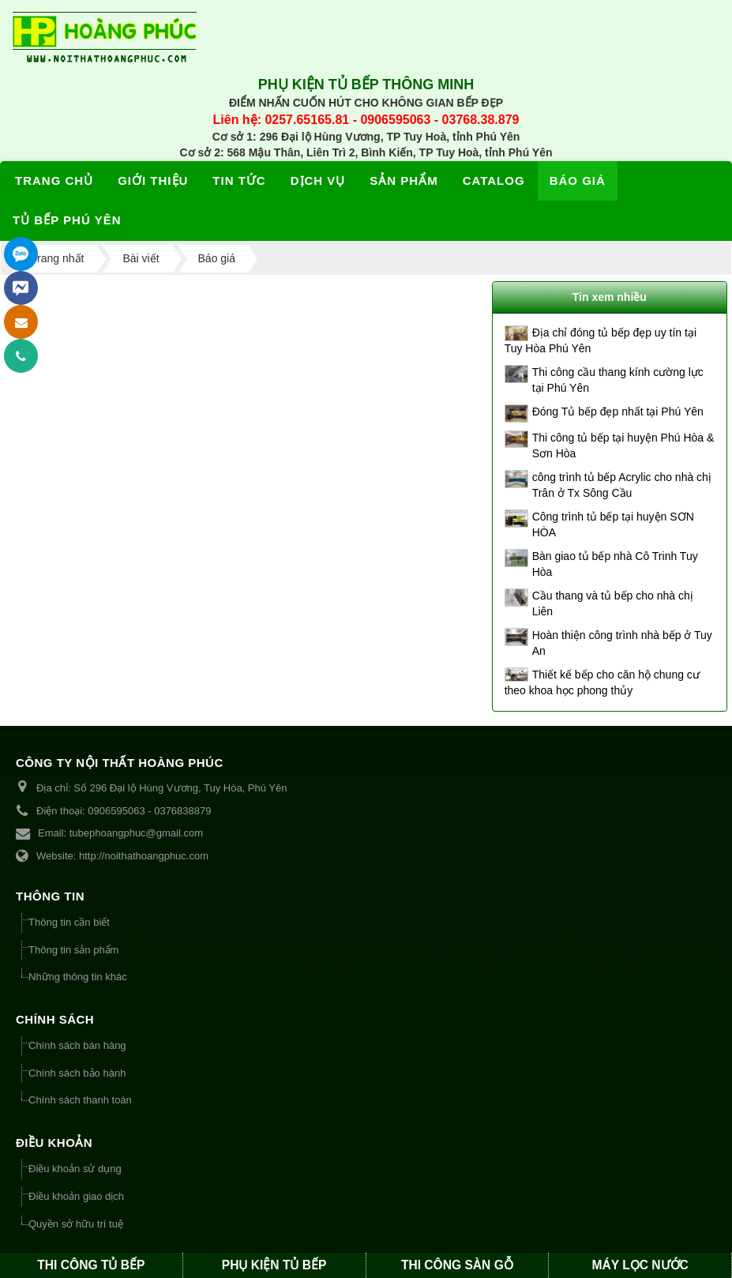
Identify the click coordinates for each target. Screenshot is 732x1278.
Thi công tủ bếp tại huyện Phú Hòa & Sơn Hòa (623, 445)
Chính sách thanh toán (80, 1100)
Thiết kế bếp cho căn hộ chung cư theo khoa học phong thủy (602, 682)
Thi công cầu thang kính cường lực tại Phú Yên (618, 380)
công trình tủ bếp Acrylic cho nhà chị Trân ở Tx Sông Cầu (621, 485)
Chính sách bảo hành (77, 1073)
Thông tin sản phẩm (73, 950)
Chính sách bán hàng (77, 1045)
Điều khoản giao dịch (76, 1196)
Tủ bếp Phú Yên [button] (67, 220)
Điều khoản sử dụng (75, 1169)
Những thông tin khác (77, 977)
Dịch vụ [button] (318, 180)
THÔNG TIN (50, 896)
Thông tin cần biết (69, 922)
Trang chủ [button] (54, 180)
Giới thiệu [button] (153, 180)
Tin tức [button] (238, 180)
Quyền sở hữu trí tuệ (75, 1224)
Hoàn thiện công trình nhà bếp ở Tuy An (622, 643)
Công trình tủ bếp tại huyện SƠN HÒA (613, 524)
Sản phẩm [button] (403, 180)
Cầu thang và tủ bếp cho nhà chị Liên (612, 603)
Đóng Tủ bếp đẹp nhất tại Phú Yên (618, 411)
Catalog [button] (494, 180)
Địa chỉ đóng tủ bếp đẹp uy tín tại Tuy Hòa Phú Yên (600, 340)
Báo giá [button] (578, 180)
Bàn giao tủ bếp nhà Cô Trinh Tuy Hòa (615, 564)
